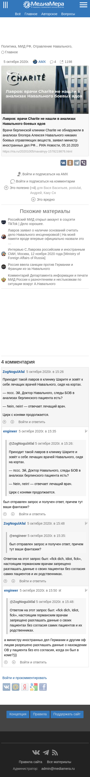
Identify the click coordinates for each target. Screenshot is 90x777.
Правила (40, 714)
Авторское (49, 14)
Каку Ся (50, 193)
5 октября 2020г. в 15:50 (38, 590)
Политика (8, 46)
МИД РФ (24, 46)
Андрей (36, 193)
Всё (18, 14)
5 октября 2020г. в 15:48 (46, 523)
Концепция (17, 714)
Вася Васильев (55, 188)
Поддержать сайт (67, 714)
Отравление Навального (52, 46)
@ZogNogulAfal (21, 443)
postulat (75, 188)
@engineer (18, 536)
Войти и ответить (31, 422)
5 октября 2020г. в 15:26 (45, 372)
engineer (10, 431)
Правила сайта (30, 762)
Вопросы (68, 14)
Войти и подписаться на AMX (45, 174)
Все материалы (59, 762)
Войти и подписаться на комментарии (45, 181)
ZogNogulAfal (14, 372)
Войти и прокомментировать (24, 678)
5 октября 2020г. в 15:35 (37, 431)
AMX (39, 62)
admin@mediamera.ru (58, 769)
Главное (31, 14)
